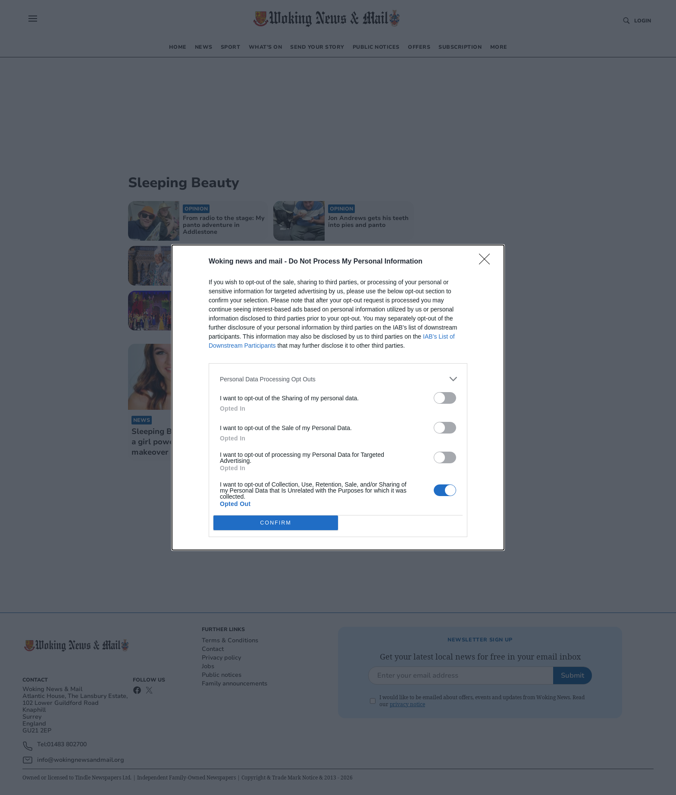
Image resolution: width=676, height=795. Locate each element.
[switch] (445, 398)
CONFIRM (276, 523)
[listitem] (338, 378)
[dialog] (338, 397)
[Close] (487, 262)
